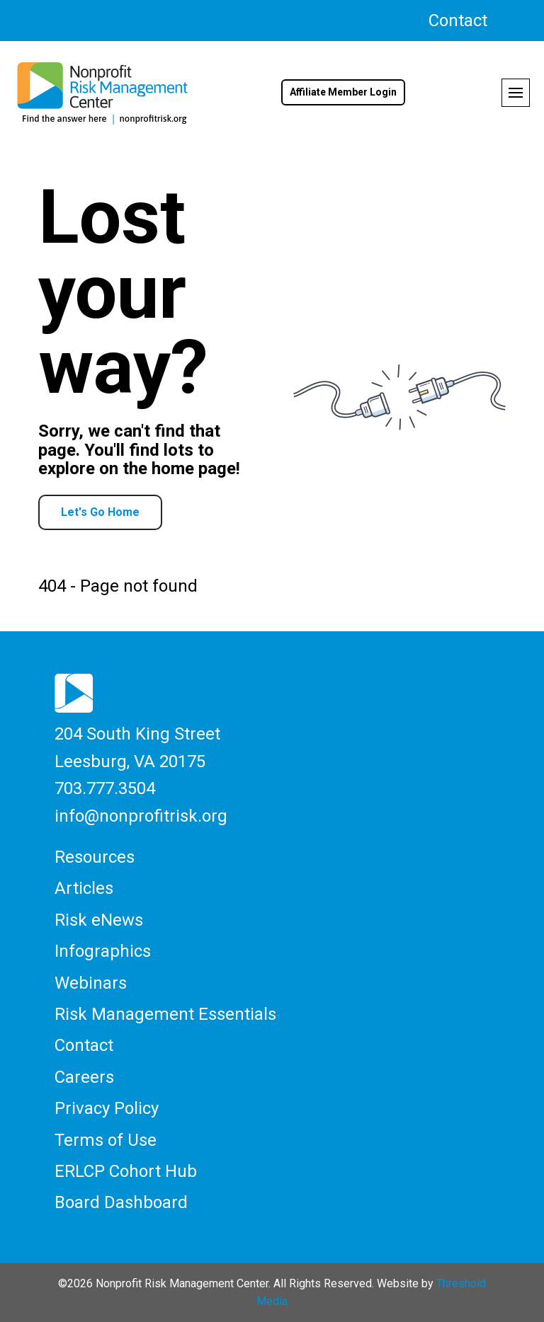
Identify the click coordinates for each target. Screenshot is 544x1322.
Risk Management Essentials (165, 1014)
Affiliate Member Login (343, 92)
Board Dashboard (121, 1202)
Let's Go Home (100, 512)
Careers (84, 1077)
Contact (458, 20)
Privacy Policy (107, 1108)
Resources (95, 857)
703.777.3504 (105, 788)
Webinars (91, 983)
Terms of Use (106, 1140)
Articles (84, 888)
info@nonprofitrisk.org (141, 816)
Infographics (103, 951)
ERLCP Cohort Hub (126, 1171)
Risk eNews (99, 920)
